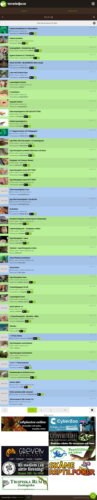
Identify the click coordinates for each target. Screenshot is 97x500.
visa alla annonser (94, 23)
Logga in (24, 11)
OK (28, 497)
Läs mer (20, 497)
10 (65, 410)
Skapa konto (73, 11)
